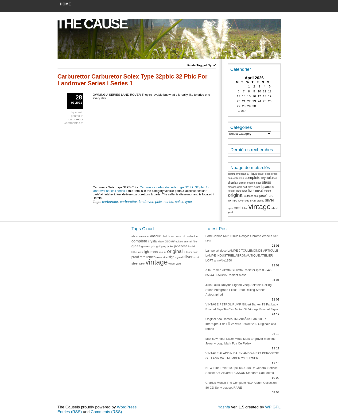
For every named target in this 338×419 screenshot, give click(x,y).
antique (252, 173)
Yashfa (224, 407)
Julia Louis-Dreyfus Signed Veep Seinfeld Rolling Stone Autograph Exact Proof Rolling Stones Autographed (239, 289)
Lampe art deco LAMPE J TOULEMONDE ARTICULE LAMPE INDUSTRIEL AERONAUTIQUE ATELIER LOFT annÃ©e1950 (242, 255)
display (233, 182)
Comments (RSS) (106, 412)
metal (259, 190)
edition (242, 182)
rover (241, 200)
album (231, 173)
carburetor (110, 202)
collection (238, 178)
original (236, 195)
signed (260, 200)
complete (252, 177)
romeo (232, 200)
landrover (146, 202)
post (256, 195)
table (245, 208)
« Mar (242, 111)
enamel (251, 182)
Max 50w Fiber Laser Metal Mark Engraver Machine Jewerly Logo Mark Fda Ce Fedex (241, 341)
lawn (245, 190)
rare (270, 196)
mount (267, 190)
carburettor (128, 202)
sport (231, 208)
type (188, 202)
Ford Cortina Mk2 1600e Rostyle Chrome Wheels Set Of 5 (242, 238)
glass (266, 182)
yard (230, 212)
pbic (158, 202)
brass (274, 173)
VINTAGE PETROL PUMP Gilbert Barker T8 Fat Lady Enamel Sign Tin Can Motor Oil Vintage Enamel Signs (242, 307)
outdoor (248, 195)
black (261, 173)
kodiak (231, 190)
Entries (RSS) (70, 412)
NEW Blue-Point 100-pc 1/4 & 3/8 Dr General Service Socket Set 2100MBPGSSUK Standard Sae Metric (242, 370)
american (241, 173)
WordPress (127, 407)
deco (274, 178)
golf (245, 187)
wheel (275, 208)
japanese (267, 187)
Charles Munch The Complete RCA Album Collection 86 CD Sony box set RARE (241, 385)
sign (253, 200)
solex (179, 202)
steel (237, 208)
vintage (259, 206)
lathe (238, 190)
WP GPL (273, 407)
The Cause (91, 24)
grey (250, 187)
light (251, 190)
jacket (256, 187)
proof (263, 196)
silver (269, 200)
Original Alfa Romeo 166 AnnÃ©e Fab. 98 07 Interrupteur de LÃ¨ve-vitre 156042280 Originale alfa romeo (241, 324)
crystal (266, 178)
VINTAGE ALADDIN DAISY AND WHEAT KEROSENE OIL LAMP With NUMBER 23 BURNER (242, 356)
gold (239, 187)
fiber (258, 182)
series (168, 202)
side (247, 200)
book (267, 173)
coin (230, 178)
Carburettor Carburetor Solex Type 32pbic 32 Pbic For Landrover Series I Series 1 (133, 80)
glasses (232, 187)
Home (65, 4)
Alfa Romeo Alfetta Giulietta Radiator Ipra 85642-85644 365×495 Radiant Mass (239, 272)
